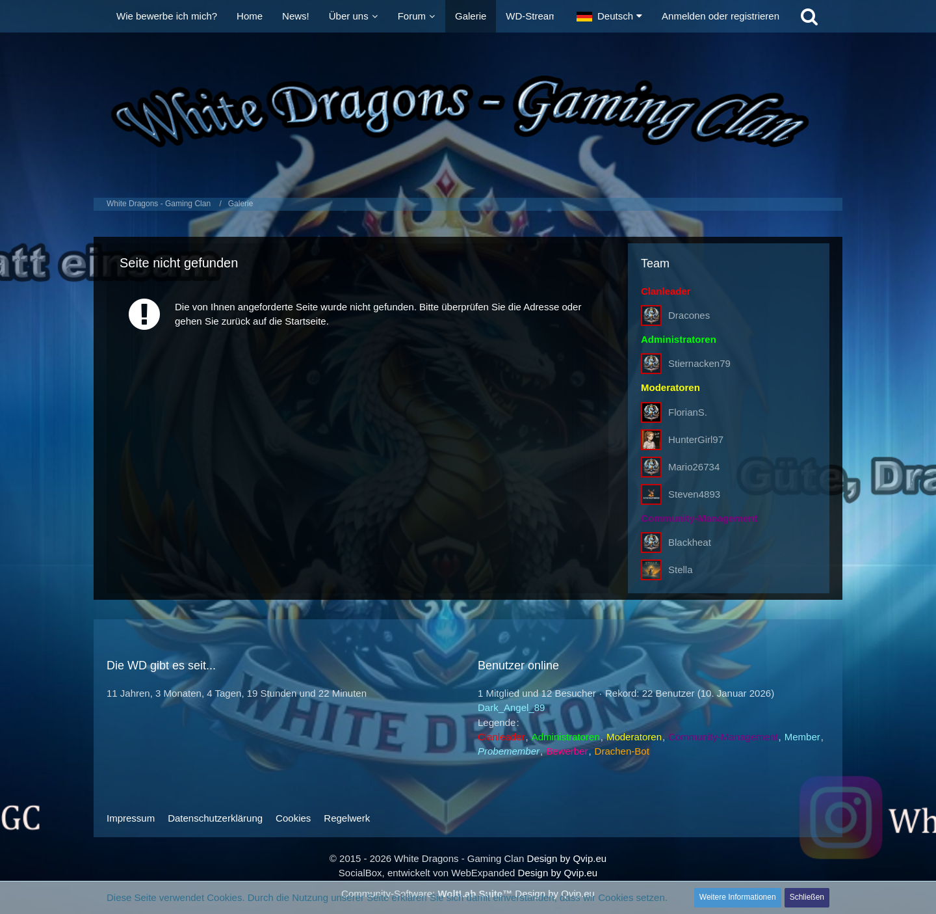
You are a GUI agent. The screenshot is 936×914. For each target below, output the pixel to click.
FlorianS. (687, 412)
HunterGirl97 (695, 439)
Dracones (689, 315)
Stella (680, 569)
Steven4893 (694, 494)
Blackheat (689, 542)
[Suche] (809, 16)
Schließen (807, 897)
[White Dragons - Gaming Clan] (468, 112)
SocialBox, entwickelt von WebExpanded (427, 872)
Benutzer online (518, 665)
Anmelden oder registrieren (720, 15)
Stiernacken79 (699, 363)
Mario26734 (694, 466)
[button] (609, 16)
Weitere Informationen (737, 897)
